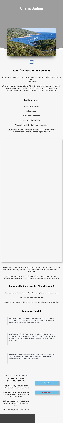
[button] (31, 61)
